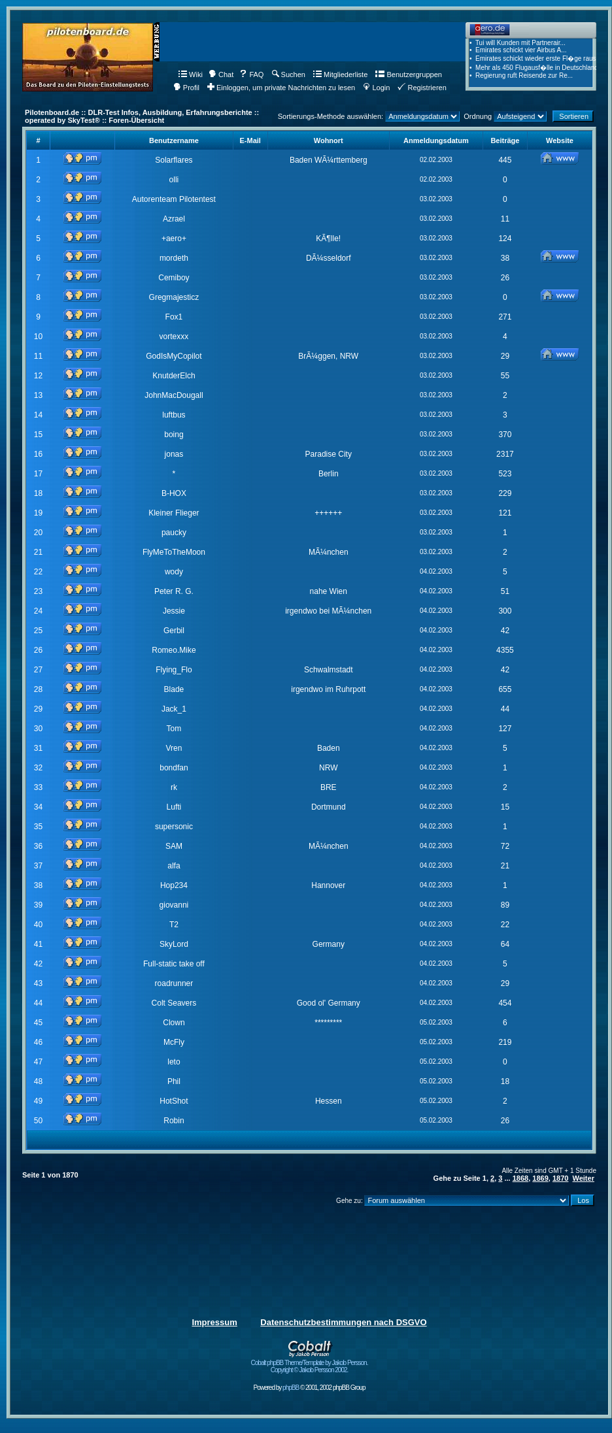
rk (174, 787)
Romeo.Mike (174, 650)
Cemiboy (173, 277)
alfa (173, 865)
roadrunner (174, 983)
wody (174, 571)
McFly (173, 1042)
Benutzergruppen (408, 74)
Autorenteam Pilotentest (174, 199)
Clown (173, 1022)
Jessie (174, 611)
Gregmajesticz (174, 297)
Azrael (174, 218)
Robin (173, 1120)
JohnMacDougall (173, 395)
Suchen (288, 74)
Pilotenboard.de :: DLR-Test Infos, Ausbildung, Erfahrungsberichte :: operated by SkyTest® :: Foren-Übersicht (142, 116)
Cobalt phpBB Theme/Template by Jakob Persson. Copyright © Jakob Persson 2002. (309, 1363)
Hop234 (174, 885)
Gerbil (173, 630)
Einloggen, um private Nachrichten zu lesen (281, 87)
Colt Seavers (174, 1003)
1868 (520, 1178)
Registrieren (422, 87)
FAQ (251, 74)
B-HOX (174, 493)
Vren (173, 748)
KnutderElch (173, 375)
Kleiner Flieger (173, 513)
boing (173, 434)
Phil (173, 1081)
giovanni (174, 905)
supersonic (174, 826)
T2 (173, 924)
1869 (540, 1178)
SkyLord (174, 944)
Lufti (174, 807)
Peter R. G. (174, 591)
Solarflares (173, 160)
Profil (186, 87)
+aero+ (174, 238)
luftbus (173, 415)
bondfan (174, 767)
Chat (221, 74)
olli (174, 179)
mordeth (174, 258)
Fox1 (174, 316)
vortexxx (174, 336)
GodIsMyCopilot (173, 356)
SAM (173, 846)
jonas (174, 454)
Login (376, 87)
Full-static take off (174, 963)
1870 (560, 1178)
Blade (174, 689)
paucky (174, 532)
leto (173, 1061)
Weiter (583, 1178)
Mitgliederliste (340, 74)
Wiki (190, 74)
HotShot (174, 1101)
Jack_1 (174, 709)
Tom (174, 728)
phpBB (290, 1387)
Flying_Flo (174, 669)
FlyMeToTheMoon (174, 552)
